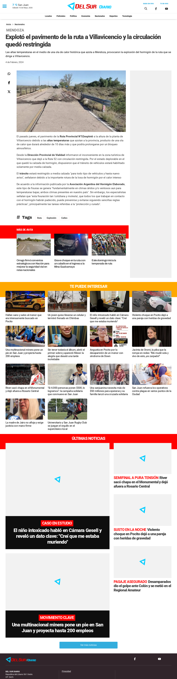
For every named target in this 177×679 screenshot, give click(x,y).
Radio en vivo (148, 4)
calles (64, 218)
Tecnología (127, 16)
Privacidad (66, 650)
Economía (85, 16)
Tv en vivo (164, 4)
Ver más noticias (88, 624)
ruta (39, 218)
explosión (51, 218)
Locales (48, 16)
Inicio (8, 24)
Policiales (61, 16)
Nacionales (100, 16)
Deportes (114, 16)
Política (73, 16)
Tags (24, 217)
